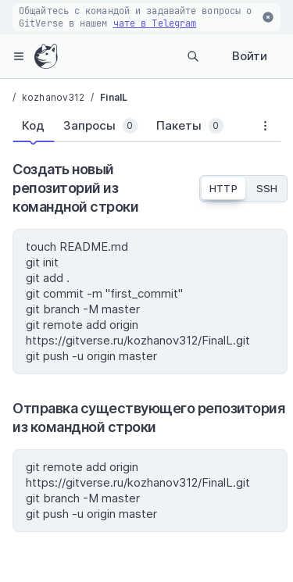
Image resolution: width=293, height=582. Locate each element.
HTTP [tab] (223, 188)
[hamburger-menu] (19, 56)
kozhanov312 (53, 97)
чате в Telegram (155, 23)
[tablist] (131, 129)
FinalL (113, 97)
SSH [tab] (266, 188)
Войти (249, 55)
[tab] (33, 125)
